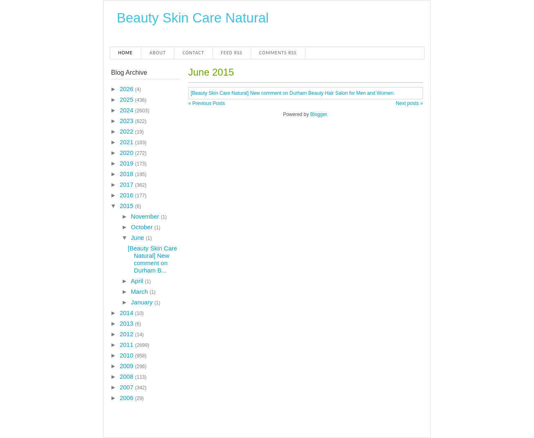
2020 (127, 152)
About (157, 53)
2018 (127, 173)
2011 (127, 344)
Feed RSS (232, 53)
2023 (127, 120)
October (143, 226)
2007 (127, 387)
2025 (127, 99)
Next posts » (409, 103)
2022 (127, 131)
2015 (127, 205)
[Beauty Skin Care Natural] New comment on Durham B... (152, 259)
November (146, 216)
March (140, 291)
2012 (127, 334)
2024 (127, 110)
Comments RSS (278, 53)
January (143, 302)
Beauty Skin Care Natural (193, 17)
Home (125, 53)
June (138, 237)
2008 (127, 376)
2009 (127, 365)
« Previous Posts (206, 103)
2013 (127, 323)
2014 (127, 312)
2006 (127, 397)
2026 (127, 88)
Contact (193, 53)
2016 (127, 195)
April (138, 280)
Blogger (318, 114)
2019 (127, 163)
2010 (127, 355)
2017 (127, 184)
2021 (127, 142)
